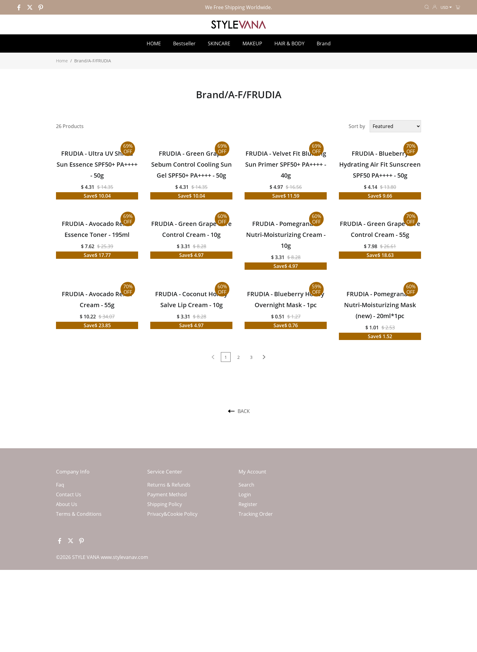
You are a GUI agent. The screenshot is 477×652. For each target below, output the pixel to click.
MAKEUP (252, 43)
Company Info (72, 471)
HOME (154, 43)
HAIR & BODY (289, 43)
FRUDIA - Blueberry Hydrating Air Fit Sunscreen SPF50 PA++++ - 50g (380, 164)
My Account (252, 471)
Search (246, 484)
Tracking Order (255, 514)
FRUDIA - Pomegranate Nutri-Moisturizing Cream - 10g (286, 235)
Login (244, 494)
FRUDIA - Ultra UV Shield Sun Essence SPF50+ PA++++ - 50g (97, 164)
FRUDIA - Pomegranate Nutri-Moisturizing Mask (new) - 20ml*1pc (380, 305)
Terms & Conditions (79, 514)
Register (247, 504)
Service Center (164, 471)
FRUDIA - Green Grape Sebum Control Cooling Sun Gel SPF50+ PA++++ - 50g (191, 164)
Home (62, 61)
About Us (66, 504)
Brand (324, 43)
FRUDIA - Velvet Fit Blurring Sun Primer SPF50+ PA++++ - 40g (285, 164)
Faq (60, 484)
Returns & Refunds (168, 484)
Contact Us (68, 494)
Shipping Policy (164, 504)
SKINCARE (219, 43)
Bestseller (184, 43)
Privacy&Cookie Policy (172, 514)
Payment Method (167, 494)
